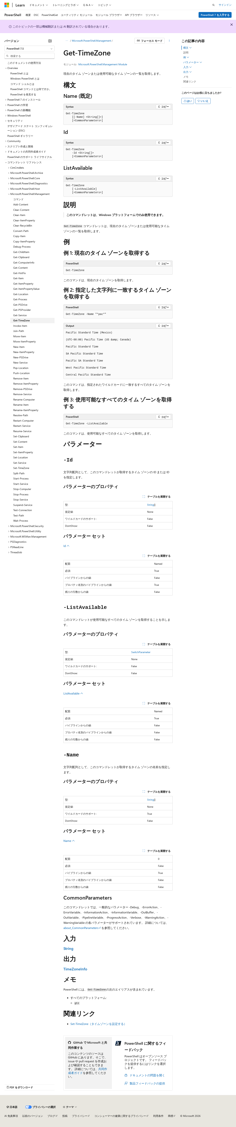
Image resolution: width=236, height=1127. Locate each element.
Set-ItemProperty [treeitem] (23, 452)
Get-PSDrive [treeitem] (20, 304)
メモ (185, 76)
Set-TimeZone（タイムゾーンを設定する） (98, 1024)
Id (66, 546)
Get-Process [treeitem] (20, 299)
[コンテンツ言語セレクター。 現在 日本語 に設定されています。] (12, 1107)
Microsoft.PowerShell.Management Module (102, 64)
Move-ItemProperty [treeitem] (24, 341)
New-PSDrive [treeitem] (20, 357)
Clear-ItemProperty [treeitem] (24, 220)
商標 (170, 1116)
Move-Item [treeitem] (19, 336)
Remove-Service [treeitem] (22, 394)
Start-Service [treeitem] (20, 484)
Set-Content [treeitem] (20, 441)
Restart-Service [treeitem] (21, 426)
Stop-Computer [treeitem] (22, 489)
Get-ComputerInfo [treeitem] (23, 262)
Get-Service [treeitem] (20, 315)
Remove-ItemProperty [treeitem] (25, 383)
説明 (185, 52)
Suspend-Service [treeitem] (22, 505)
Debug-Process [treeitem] (22, 246)
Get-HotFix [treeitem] (19, 273)
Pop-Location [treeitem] (20, 368)
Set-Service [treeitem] (19, 462)
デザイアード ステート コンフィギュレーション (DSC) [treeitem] (30, 128)
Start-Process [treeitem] (21, 478)
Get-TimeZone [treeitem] (21, 320)
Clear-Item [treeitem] (19, 215)
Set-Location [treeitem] (20, 457)
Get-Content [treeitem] (20, 267)
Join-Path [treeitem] (18, 331)
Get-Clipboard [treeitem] (21, 257)
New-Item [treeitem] (19, 347)
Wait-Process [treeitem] (20, 520)
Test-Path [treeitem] (18, 515)
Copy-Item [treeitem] (19, 236)
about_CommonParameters (80, 928)
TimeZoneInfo (75, 968)
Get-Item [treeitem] (18, 278)
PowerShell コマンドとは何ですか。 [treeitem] (31, 89)
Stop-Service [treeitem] (20, 499)
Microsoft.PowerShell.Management (91, 40)
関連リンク (189, 81)
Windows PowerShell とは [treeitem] (24, 78)
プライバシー (79, 1116)
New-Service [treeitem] (20, 362)
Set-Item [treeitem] (18, 447)
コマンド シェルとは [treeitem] (22, 84)
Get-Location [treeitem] (20, 294)
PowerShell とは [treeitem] (19, 73)
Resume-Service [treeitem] (22, 431)
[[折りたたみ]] (50, 41)
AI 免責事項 (11, 1116)
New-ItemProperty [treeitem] (23, 352)
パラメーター (192, 62)
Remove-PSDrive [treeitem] (22, 389)
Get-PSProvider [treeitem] (22, 310)
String (150, 504)
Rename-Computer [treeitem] (24, 399)
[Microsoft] (6, 5)
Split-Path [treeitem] (19, 473)
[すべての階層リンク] (66, 41)
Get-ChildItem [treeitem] (21, 252)
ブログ (51, 1116)
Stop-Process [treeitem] (20, 494)
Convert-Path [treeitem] (21, 231)
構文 (187, 47)
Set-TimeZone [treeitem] (21, 468)
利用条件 (158, 1116)
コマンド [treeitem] (18, 199)
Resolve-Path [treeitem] (20, 415)
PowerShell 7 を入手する (215, 15)
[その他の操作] (169, 41)
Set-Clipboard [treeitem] (21, 436)
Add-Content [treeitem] (20, 204)
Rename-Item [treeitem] (21, 404)
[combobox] (29, 49)
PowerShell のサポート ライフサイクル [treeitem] (29, 157)
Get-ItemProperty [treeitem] (23, 283)
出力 (187, 72)
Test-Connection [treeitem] (22, 510)
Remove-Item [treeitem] (21, 378)
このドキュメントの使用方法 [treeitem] (24, 63)
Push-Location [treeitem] (21, 373)
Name (69, 841)
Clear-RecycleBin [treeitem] (22, 225)
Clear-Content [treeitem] (21, 210)
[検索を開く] (213, 5)
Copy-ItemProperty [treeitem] (24, 241)
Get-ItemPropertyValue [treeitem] (26, 288)
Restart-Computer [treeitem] (23, 420)
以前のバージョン (32, 1116)
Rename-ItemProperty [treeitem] (25, 410)
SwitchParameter (140, 652)
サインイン (225, 4)
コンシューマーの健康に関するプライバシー (120, 1116)
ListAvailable (73, 693)
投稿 (64, 1116)
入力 (187, 67)
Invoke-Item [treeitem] (20, 325)
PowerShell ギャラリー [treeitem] (20, 136)
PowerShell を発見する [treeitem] (23, 94)
